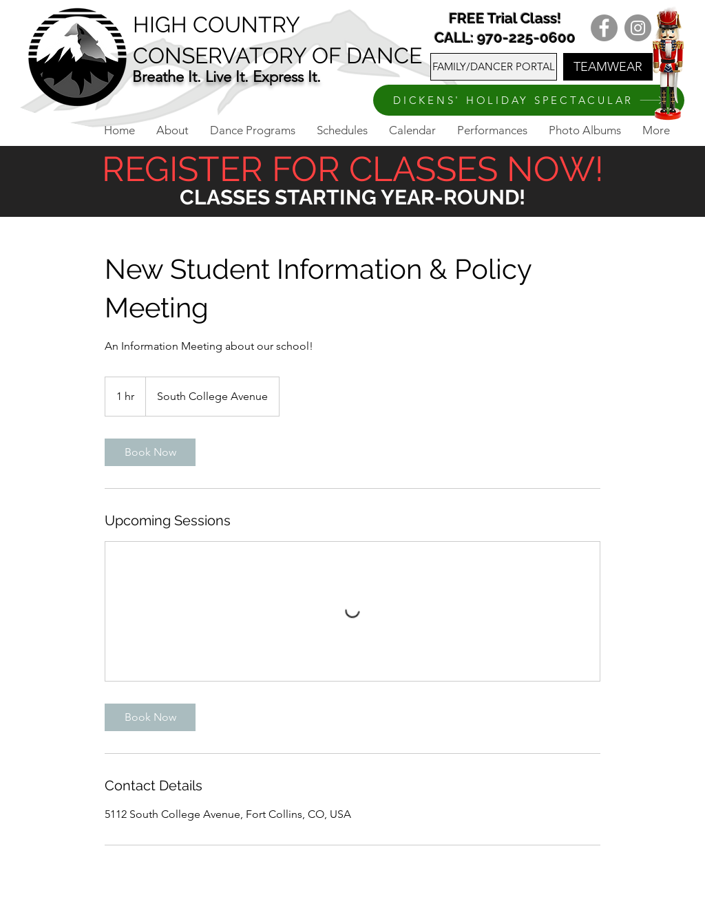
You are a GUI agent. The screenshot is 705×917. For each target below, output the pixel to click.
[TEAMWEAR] (608, 67)
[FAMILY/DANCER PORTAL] (493, 67)
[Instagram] (637, 27)
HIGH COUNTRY (216, 24)
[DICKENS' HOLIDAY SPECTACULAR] (528, 100)
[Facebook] (604, 27)
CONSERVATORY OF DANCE (277, 55)
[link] (150, 452)
